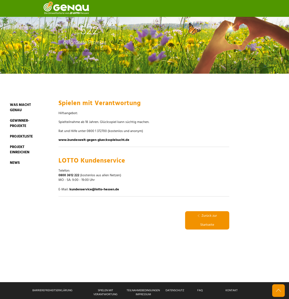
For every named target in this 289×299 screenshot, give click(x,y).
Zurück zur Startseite (207, 220)
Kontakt (231, 290)
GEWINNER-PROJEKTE (19, 123)
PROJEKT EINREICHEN (19, 149)
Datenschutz (175, 290)
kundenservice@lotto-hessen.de (94, 189)
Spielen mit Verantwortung (105, 292)
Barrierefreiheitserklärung (52, 290)
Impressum (143, 294)
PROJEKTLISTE (21, 136)
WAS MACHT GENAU (20, 107)
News (15, 163)
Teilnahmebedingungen (143, 290)
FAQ (200, 290)
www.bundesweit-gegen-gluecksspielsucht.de (93, 140)
